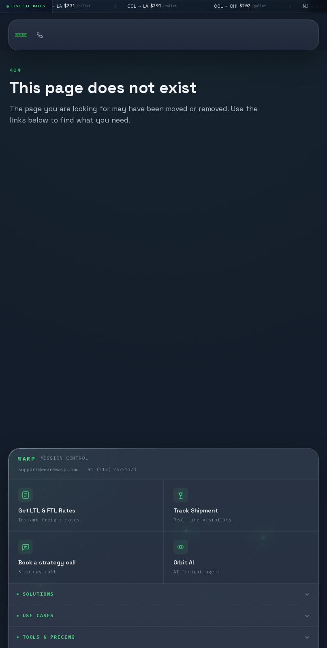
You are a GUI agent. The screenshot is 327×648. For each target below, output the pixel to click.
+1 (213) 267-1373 (112, 298)
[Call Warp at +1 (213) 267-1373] (40, 35)
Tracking (216, 34)
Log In (294, 34)
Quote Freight (79, 34)
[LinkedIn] (27, 611)
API (259, 34)
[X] (48, 611)
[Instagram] (69, 611)
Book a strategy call (150, 34)
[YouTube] (90, 611)
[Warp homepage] (21, 35)
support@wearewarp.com (48, 298)
